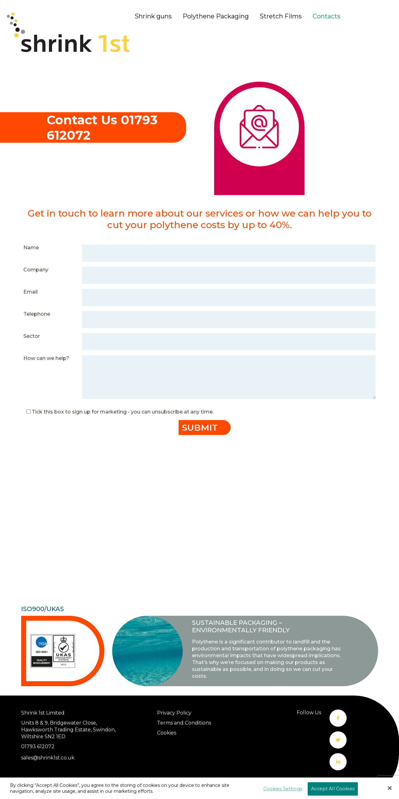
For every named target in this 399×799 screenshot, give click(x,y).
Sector (31, 336)
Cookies (166, 733)
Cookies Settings (282, 789)
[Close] (390, 788)
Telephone (36, 314)
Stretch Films (281, 16)
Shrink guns (153, 16)
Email (30, 292)
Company (35, 270)
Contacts (326, 16)
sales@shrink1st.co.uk (48, 758)
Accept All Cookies (332, 789)
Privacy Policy (174, 713)
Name (31, 248)
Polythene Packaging (216, 16)
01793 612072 (38, 746)
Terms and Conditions (184, 723)
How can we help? (46, 358)
